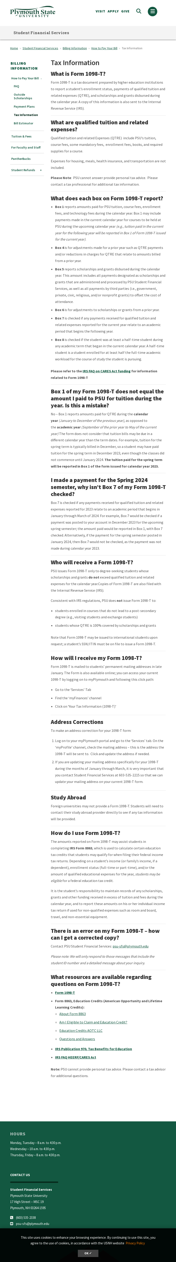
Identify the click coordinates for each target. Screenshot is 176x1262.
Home (14, 48)
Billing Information (75, 48)
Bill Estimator (23, 123)
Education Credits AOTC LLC (80, 1030)
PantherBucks (21, 159)
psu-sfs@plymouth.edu (130, 946)
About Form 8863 (72, 1013)
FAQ (16, 86)
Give (125, 11)
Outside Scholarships (23, 96)
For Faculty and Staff (26, 147)
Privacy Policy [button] (135, 1243)
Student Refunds (23, 170)
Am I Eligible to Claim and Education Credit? (93, 1022)
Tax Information (26, 115)
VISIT (100, 11)
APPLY (113, 11)
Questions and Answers (77, 1039)
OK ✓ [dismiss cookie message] (88, 1253)
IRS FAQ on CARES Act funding (107, 371)
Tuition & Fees (21, 136)
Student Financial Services (41, 32)
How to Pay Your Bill (104, 48)
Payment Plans (24, 107)
